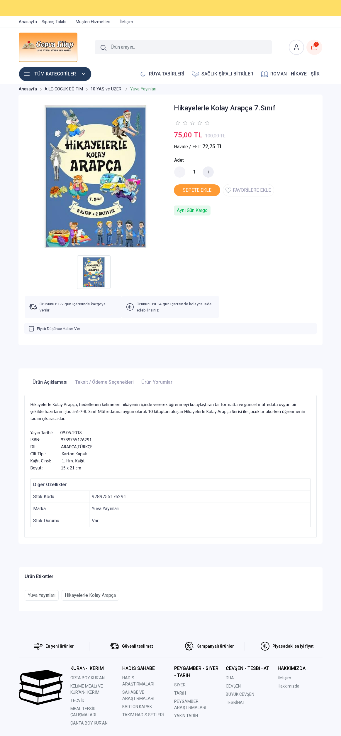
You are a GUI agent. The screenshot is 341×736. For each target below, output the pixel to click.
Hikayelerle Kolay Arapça (90, 595)
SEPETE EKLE (197, 190)
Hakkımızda (288, 686)
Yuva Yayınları (41, 595)
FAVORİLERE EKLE (248, 190)
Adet (179, 160)
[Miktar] (194, 172)
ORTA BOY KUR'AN (87, 678)
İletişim (284, 678)
